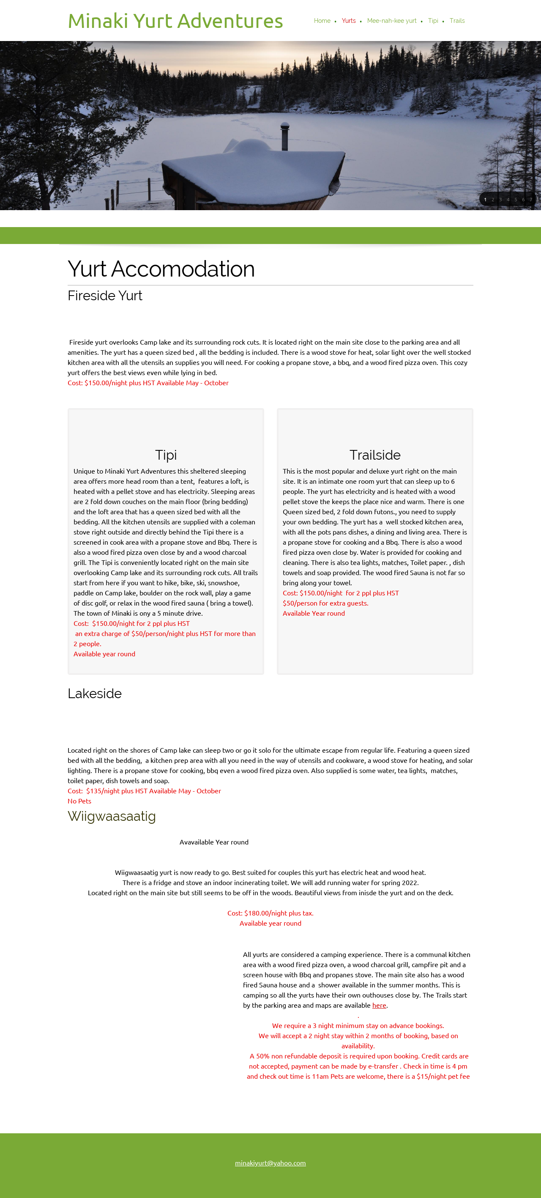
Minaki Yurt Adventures (175, 20)
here (310, 1012)
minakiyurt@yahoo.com (270, 1106)
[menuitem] (322, 22)
